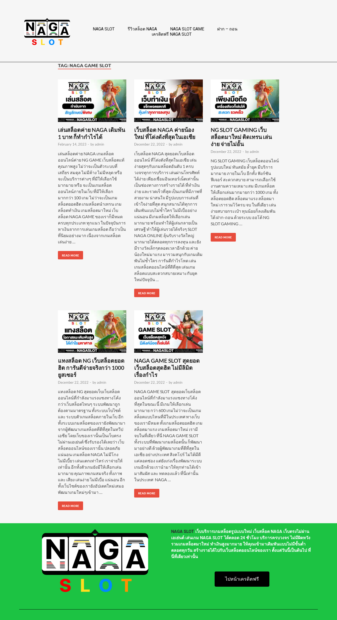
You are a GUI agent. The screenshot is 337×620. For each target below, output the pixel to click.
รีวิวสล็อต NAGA (142, 28)
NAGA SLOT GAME (187, 28)
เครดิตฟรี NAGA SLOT (172, 34)
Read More (68, 254)
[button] (242, 579)
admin (99, 144)
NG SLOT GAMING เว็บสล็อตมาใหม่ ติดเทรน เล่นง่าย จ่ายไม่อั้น (241, 136)
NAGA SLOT (104, 28)
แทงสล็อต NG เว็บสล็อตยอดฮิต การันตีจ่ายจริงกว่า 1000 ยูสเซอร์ (91, 367)
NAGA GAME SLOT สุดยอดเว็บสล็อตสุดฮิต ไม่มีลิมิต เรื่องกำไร (167, 367)
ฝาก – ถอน (227, 28)
